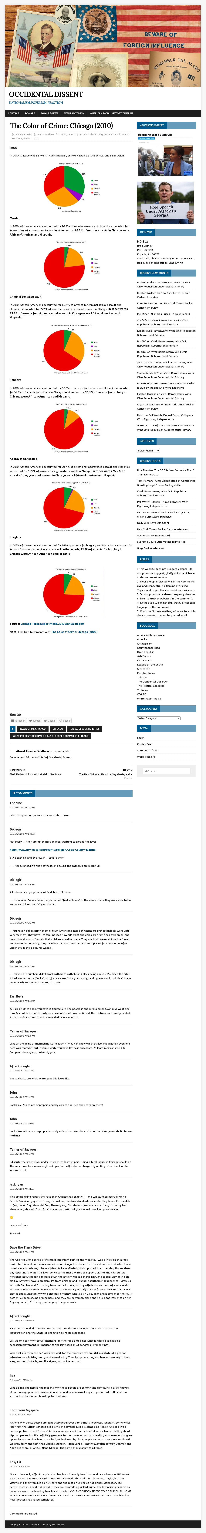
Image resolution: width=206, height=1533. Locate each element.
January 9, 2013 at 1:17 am (22, 1070)
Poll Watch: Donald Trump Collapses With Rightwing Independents (165, 417)
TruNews (142, 690)
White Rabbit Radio (149, 698)
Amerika (142, 639)
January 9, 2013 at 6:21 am (22, 1252)
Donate (30, 113)
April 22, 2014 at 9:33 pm (21, 1379)
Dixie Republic (145, 652)
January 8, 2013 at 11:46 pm (22, 807)
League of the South (150, 665)
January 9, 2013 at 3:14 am (22, 1189)
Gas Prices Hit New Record (173, 314)
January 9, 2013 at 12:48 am (22, 1001)
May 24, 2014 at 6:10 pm (20, 1414)
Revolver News (146, 673)
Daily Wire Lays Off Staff (153, 523)
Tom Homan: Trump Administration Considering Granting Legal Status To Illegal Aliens (166, 483)
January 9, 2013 (23, 134)
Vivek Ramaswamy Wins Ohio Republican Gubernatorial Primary (164, 284)
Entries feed (144, 744)
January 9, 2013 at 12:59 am (22, 1036)
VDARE (141, 694)
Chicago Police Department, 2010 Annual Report (52, 624)
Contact (13, 113)
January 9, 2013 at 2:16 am (22, 1154)
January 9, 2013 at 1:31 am (22, 1097)
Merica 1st (143, 669)
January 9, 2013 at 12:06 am (22, 834)
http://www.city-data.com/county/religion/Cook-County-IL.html (53, 850)
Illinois (93, 134)
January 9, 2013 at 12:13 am (22, 922)
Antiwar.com (144, 644)
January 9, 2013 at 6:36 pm (22, 1320)
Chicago (57, 729)
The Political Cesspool (150, 686)
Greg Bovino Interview (150, 548)
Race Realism (116, 134)
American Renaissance (151, 635)
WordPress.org (146, 757)
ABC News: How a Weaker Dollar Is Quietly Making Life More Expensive (165, 385)
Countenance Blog (148, 648)
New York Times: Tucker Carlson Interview (162, 529)
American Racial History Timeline (111, 113)
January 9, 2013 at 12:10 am (22, 884)
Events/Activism (74, 113)
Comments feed (147, 750)
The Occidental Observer (152, 681)
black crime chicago (32, 729)
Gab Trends (144, 656)
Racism (27, 138)
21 (38, 138)
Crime (63, 134)
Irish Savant (144, 660)
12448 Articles (62, 751)
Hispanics (84, 134)
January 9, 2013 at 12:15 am (22, 966)
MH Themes (58, 1524)
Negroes (103, 134)
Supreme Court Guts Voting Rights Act (161, 542)
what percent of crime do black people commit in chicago (51, 736)
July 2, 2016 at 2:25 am (20, 1466)
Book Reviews (49, 113)
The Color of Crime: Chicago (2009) (74, 632)
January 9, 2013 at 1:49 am (22, 1123)
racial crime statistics (85, 729)
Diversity (72, 134)
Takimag (142, 677)
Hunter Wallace (45, 134)
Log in (140, 738)
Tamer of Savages (23, 1031)
